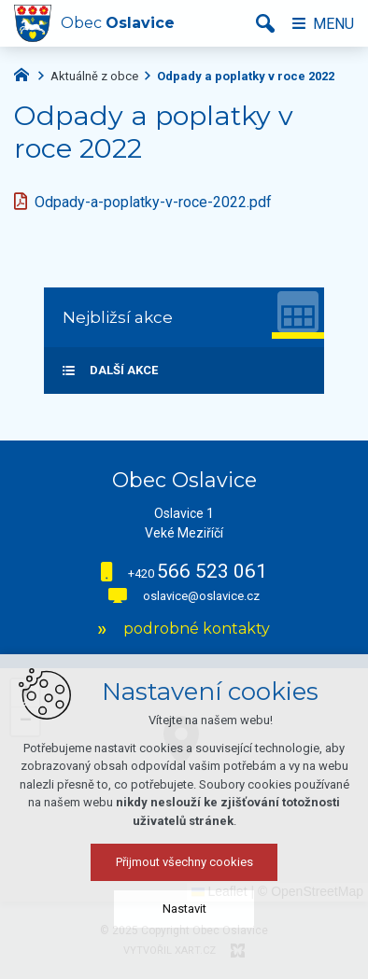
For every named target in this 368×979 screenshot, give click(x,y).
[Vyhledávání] (265, 23)
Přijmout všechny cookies (184, 862)
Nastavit (184, 909)
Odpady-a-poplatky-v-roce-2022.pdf (153, 202)
